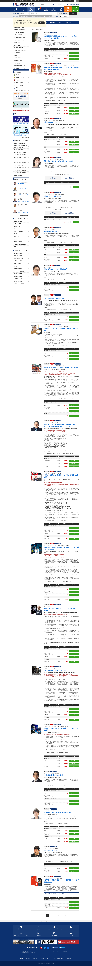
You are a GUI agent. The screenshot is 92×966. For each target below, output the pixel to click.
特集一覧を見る (25, 137)
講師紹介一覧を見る (24, 215)
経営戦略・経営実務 (18, 34)
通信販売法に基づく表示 (59, 958)
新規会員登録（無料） (73, 4)
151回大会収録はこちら (19, 149)
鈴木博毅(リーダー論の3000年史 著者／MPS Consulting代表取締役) (59, 672)
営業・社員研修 (17, 52)
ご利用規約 (35, 958)
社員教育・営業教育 (18, 241)
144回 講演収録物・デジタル (20, 167)
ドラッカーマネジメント (19, 271)
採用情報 (28, 958)
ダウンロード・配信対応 (19, 32)
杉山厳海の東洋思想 (18, 273)
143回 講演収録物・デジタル (20, 170)
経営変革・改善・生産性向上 (20, 50)
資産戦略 (15, 55)
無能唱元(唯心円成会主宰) (49, 40)
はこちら (56, 893)
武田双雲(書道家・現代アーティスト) (52, 814)
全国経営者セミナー (67, 951)
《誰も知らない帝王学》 (51, 850)
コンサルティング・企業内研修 (52, 951)
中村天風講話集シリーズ (19, 63)
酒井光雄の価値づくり (18, 258)
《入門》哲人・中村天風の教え (53, 196)
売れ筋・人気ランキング (20, 77)
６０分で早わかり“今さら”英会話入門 (55, 269)
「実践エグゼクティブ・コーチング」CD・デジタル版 (61, 367)
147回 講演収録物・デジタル (20, 159)
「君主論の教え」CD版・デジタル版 (55, 670)
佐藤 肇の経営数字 (18, 255)
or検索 (66, 13)
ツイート (62, 947)
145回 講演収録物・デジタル (20, 165)
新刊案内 (17, 80)
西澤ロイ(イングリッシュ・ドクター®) (52, 271)
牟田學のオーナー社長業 (19, 283)
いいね (55, 947)
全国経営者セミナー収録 (19, 27)
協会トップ (40, 951)
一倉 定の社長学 (17, 263)
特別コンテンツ (18, 88)
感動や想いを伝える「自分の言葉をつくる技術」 (59, 161)
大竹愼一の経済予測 (18, 268)
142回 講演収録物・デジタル (20, 172)
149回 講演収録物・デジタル (20, 154)
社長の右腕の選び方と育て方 (53, 231)
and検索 (61, 13)
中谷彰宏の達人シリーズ (19, 278)
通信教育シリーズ (17, 239)
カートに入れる (73, 58)
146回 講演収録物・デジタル (20, 162)
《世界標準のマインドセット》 (53, 122)
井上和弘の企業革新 (18, 253)
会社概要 (21, 958)
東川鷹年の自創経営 (18, 276)
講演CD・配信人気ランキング (20, 175)
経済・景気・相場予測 (18, 47)
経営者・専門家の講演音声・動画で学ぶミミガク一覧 (20, 146)
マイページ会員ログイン (59, 4)
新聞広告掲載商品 (18, 82)
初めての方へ (17, 75)
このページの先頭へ (46, 921)
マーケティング (17, 42)
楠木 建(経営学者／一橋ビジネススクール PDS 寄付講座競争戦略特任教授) (61, 612)
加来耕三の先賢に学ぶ (18, 281)
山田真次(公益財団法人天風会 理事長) (52, 198)
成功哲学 (16, 233)
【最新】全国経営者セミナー (20, 143)
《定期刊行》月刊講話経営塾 (20, 29)
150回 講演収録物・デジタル (20, 152)
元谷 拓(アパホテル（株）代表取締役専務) (53, 852)
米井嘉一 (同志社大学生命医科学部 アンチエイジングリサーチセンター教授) (60, 428)
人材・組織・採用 (17, 223)
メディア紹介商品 (18, 85)
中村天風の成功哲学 (18, 260)
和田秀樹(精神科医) (48, 71)
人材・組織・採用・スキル (19, 37)
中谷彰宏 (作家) (47, 332)
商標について (70, 958)
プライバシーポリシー (45, 958)
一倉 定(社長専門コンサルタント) (51, 732)
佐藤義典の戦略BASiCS (19, 266)
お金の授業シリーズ (18, 60)
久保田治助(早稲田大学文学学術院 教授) (53, 300)
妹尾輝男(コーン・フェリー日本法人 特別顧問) (54, 369)
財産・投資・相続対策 (18, 231)
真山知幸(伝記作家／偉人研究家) (70, 300)
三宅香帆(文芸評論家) (48, 163)
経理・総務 (16, 236)
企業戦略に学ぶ (17, 45)
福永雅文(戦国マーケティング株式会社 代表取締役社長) (56, 233)
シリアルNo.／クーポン (20, 90)
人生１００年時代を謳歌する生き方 (55, 298)
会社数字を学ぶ (17, 226)
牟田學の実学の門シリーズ (19, 68)
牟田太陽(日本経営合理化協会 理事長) (52, 777)
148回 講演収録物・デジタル (20, 157)
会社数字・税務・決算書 (19, 40)
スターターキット (17, 246)
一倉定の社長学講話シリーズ (20, 65)
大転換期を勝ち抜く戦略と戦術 (53, 775)
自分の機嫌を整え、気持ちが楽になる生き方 (57, 812)
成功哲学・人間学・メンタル (20, 57)
